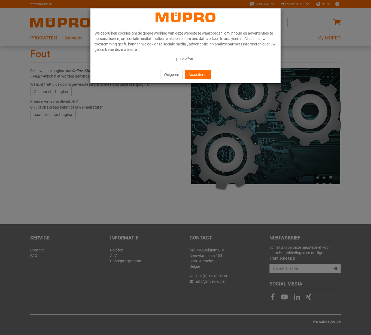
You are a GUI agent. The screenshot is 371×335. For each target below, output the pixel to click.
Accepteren (198, 74)
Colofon (186, 59)
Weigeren (171, 74)
